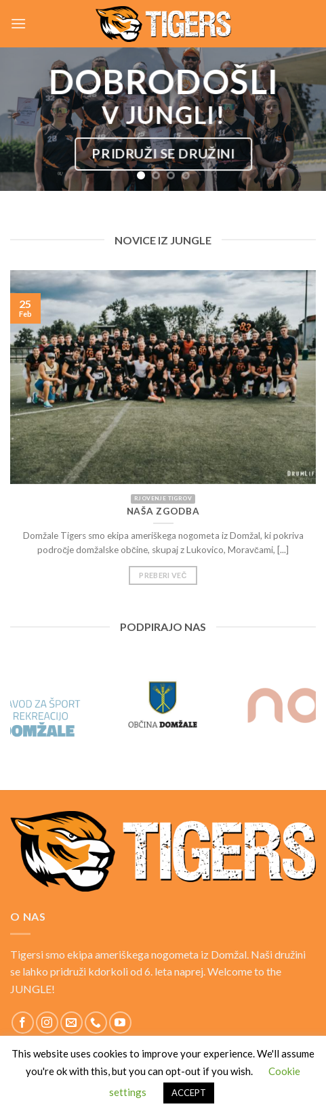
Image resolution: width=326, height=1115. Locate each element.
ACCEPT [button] (188, 1092)
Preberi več (162, 580)
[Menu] (18, 23)
